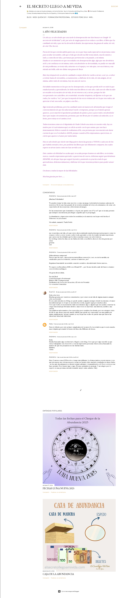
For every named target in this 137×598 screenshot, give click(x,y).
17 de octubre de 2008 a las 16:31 (66, 252)
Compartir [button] (23, 28)
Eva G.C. (52, 292)
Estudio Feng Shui (79, 17)
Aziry (51, 324)
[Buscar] (114, 6)
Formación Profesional (59, 17)
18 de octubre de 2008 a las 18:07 (66, 292)
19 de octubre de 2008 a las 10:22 (64, 324)
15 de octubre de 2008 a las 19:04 (67, 230)
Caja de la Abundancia (58, 574)
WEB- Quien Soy (40, 17)
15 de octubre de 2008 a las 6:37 (66, 196)
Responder (53, 225)
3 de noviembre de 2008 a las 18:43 (67, 357)
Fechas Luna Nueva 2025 (58, 488)
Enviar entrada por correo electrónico (62, 185)
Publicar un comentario (58, 492)
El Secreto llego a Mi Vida (54, 6)
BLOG (29, 17)
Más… (91, 17)
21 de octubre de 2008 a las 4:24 (67, 337)
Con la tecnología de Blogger (68, 591)
